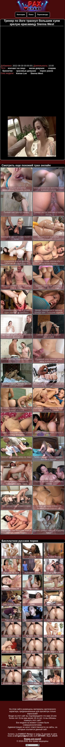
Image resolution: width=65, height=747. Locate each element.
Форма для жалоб (32, 739)
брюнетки (7, 71)
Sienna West (37, 73)
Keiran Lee (21, 73)
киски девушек (36, 68)
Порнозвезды (42, 14)
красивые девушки (26, 71)
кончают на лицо (16, 68)
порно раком (46, 71)
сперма (52, 68)
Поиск (31, 14)
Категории (21, 14)
